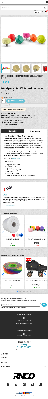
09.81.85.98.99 (24, 347)
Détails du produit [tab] (35, 131)
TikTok (24, 384)
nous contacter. (28, 350)
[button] (31, 117)
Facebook (8, 384)
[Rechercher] (24, 8)
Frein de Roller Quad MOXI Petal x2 (36, 239)
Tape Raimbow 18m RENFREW (12, 281)
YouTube (16, 384)
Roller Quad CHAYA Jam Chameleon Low (36, 281)
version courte (16, 158)
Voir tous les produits (10, 206)
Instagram (32, 384)
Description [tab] (12, 131)
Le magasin (4, 354)
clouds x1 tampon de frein (12, 239)
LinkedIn (40, 384)
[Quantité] (3, 101)
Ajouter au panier (15, 101)
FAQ (24, 345)
